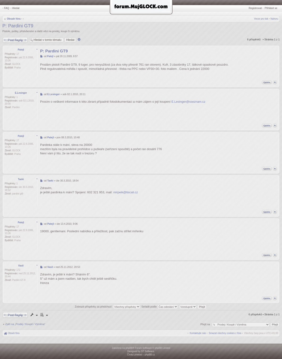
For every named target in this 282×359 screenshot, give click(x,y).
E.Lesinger (21, 93)
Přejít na (205, 324)
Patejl (21, 49)
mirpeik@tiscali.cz (125, 192)
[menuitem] (225, 333)
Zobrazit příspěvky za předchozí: (107, 306)
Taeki (21, 179)
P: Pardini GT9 (17, 25)
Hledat (16, 8)
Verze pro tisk (261, 18)
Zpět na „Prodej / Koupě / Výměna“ (25, 324)
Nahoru (274, 18)
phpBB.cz (150, 354)
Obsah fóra (14, 18)
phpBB (129, 348)
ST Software (147, 351)
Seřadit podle (159, 306)
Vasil (21, 265)
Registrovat (255, 8)
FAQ (6, 8)
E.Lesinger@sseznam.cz (188, 101)
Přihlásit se (271, 8)
